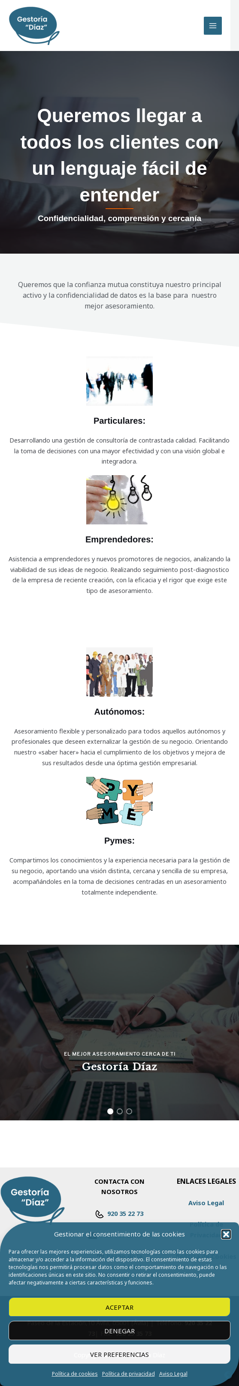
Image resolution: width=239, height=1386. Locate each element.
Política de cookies (75, 1373)
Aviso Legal (173, 1373)
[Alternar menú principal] (213, 26)
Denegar (119, 1330)
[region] (119, 1032)
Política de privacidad (128, 1373)
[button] (226, 1234)
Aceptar (119, 1307)
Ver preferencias (119, 1354)
